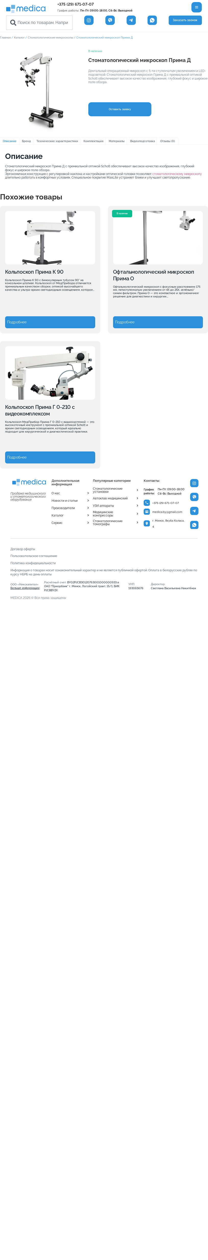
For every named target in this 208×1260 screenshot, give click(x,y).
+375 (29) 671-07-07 (75, 4)
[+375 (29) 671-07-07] (147, 503)
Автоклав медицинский (110, 498)
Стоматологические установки (108, 490)
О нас (56, 493)
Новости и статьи (65, 500)
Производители (63, 508)
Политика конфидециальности (33, 563)
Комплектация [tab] (93, 141)
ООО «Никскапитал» (25, 586)
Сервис (57, 523)
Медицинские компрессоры (103, 513)
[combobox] (39, 23)
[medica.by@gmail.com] (147, 512)
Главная (5, 37)
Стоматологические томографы (108, 522)
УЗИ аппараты (103, 506)
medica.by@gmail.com (167, 511)
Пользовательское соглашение (33, 556)
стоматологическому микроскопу (177, 174)
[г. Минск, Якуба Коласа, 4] (147, 523)
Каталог (19, 37)
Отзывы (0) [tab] (167, 141)
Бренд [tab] (26, 141)
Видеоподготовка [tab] (142, 141)
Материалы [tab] (117, 141)
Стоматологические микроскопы (50, 37)
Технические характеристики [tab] (57, 141)
